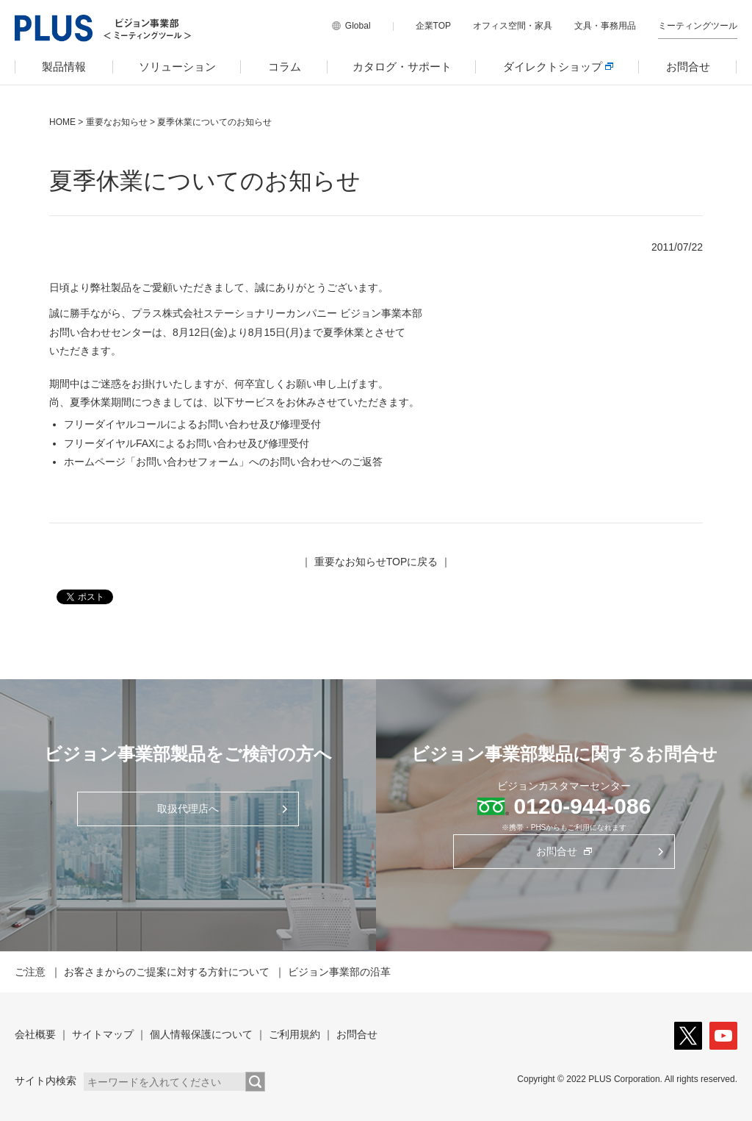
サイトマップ (103, 1034)
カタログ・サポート (402, 66)
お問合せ (688, 66)
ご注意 (30, 972)
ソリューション (177, 66)
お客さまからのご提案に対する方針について (167, 972)
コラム (284, 66)
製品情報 (64, 66)
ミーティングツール (697, 26)
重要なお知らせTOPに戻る (376, 561)
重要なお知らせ (117, 122)
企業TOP (433, 26)
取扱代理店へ (188, 808)
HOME (62, 122)
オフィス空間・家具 (512, 26)
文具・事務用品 (605, 26)
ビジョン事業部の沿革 (339, 972)
